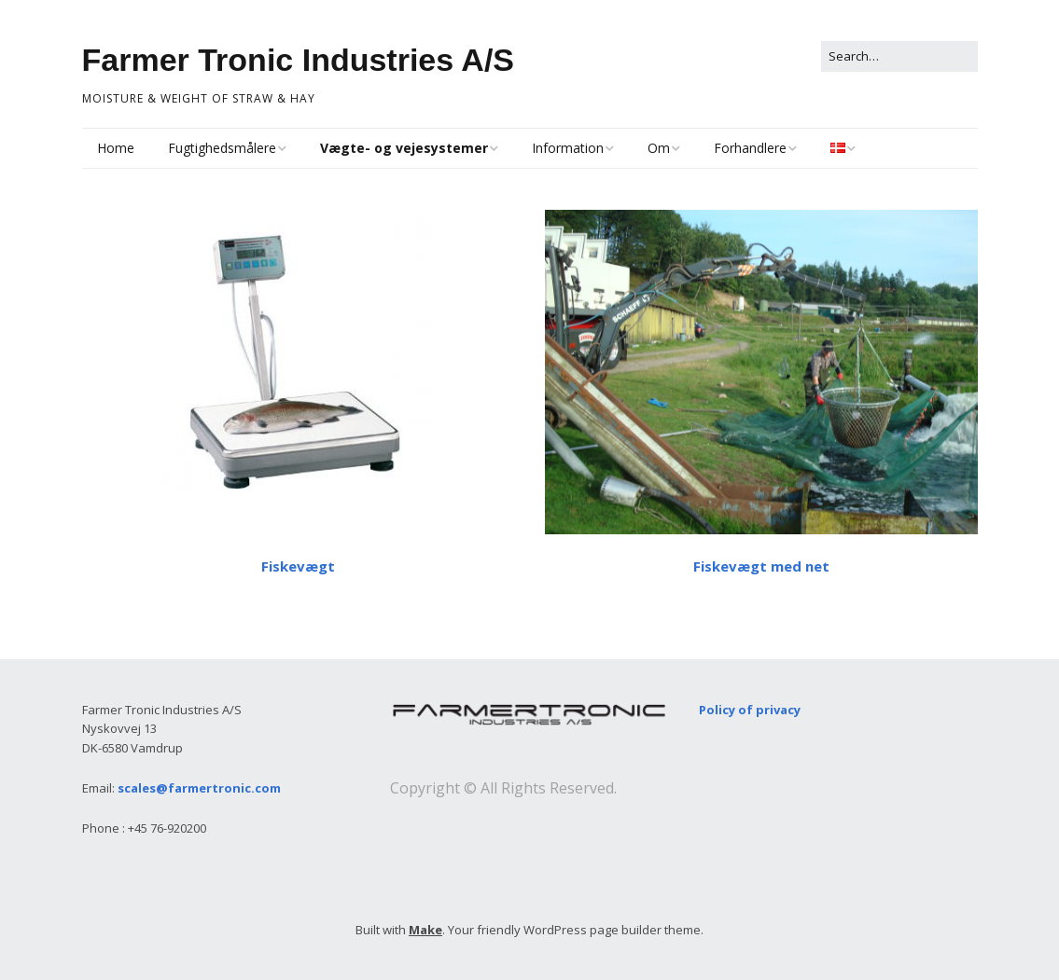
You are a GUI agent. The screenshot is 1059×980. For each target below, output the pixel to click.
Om (659, 148)
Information (568, 148)
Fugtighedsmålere (222, 148)
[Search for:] (899, 56)
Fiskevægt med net (761, 566)
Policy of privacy (750, 709)
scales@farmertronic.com (199, 788)
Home (115, 148)
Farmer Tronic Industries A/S (298, 59)
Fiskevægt (298, 566)
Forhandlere (750, 148)
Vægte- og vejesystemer (404, 148)
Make (425, 929)
